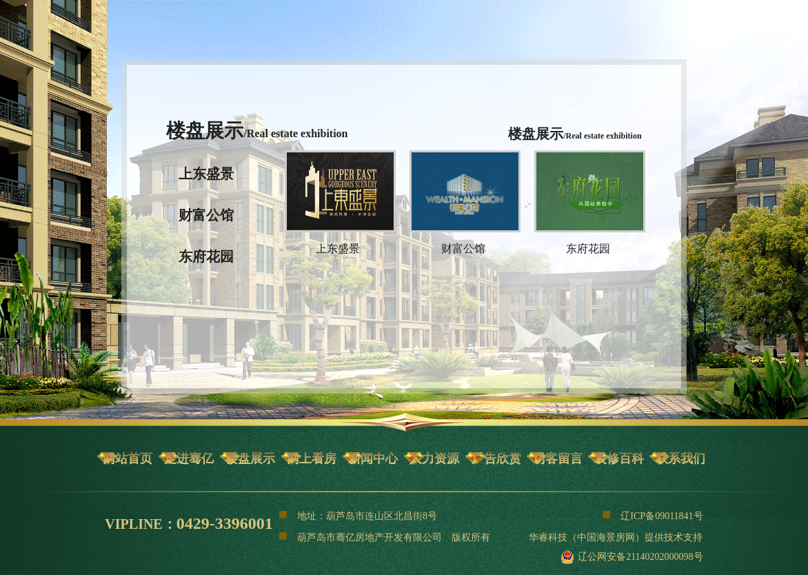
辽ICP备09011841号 (652, 514)
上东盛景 (206, 173)
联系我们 (680, 458)
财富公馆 (206, 215)
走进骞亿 (189, 458)
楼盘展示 (250, 458)
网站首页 (127, 458)
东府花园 (206, 256)
